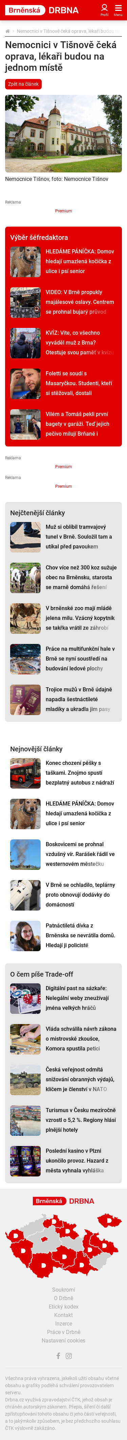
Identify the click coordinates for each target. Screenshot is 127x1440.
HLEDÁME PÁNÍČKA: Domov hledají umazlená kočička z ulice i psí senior (80, 261)
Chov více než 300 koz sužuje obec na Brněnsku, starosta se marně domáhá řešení (81, 577)
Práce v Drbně (63, 1332)
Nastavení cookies (63, 1340)
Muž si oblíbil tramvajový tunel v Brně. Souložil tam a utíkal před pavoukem (79, 537)
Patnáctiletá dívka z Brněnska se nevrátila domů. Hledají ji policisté (80, 935)
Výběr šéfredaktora (39, 237)
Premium (63, 211)
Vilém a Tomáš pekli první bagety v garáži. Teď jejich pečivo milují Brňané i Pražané (77, 429)
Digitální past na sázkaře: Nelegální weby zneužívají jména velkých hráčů (77, 998)
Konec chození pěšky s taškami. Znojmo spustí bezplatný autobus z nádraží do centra (80, 778)
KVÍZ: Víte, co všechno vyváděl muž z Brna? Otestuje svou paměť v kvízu (80, 343)
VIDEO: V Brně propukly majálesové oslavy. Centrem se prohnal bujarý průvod (80, 302)
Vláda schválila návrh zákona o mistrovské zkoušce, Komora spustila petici (81, 1039)
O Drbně (63, 1298)
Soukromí (63, 1290)
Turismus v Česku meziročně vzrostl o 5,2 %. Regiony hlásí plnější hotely (81, 1120)
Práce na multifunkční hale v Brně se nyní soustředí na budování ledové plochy (80, 659)
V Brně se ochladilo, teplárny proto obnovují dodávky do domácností (80, 895)
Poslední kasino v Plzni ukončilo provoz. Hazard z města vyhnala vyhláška (77, 1161)
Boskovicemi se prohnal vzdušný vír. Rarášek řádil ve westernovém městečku (80, 854)
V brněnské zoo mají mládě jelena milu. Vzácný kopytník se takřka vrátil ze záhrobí (80, 618)
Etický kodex (64, 1306)
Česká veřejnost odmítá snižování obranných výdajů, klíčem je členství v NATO (80, 1079)
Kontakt (63, 1315)
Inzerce (63, 1323)
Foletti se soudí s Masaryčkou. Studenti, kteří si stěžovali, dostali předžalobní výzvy (79, 388)
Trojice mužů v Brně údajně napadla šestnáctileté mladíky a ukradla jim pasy (79, 699)
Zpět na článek (23, 84)
